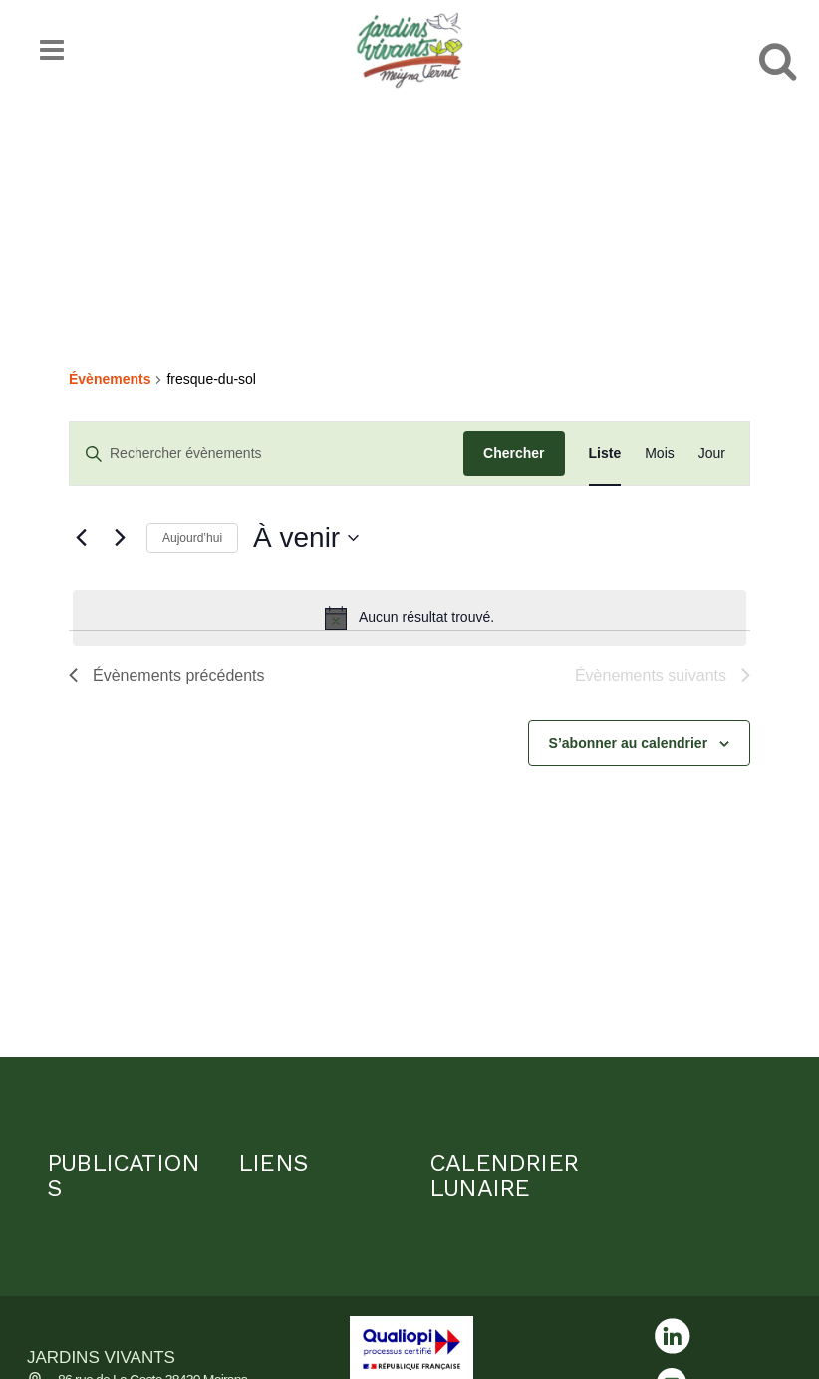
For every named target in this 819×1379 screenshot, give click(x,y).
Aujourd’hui (192, 538)
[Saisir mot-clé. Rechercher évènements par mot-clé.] (266, 453)
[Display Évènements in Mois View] (660, 453)
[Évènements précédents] (81, 538)
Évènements (109, 379)
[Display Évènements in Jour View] (711, 453)
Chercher (513, 453)
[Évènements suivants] (120, 538)
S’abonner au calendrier (628, 743)
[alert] (409, 618)
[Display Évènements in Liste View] (605, 453)
